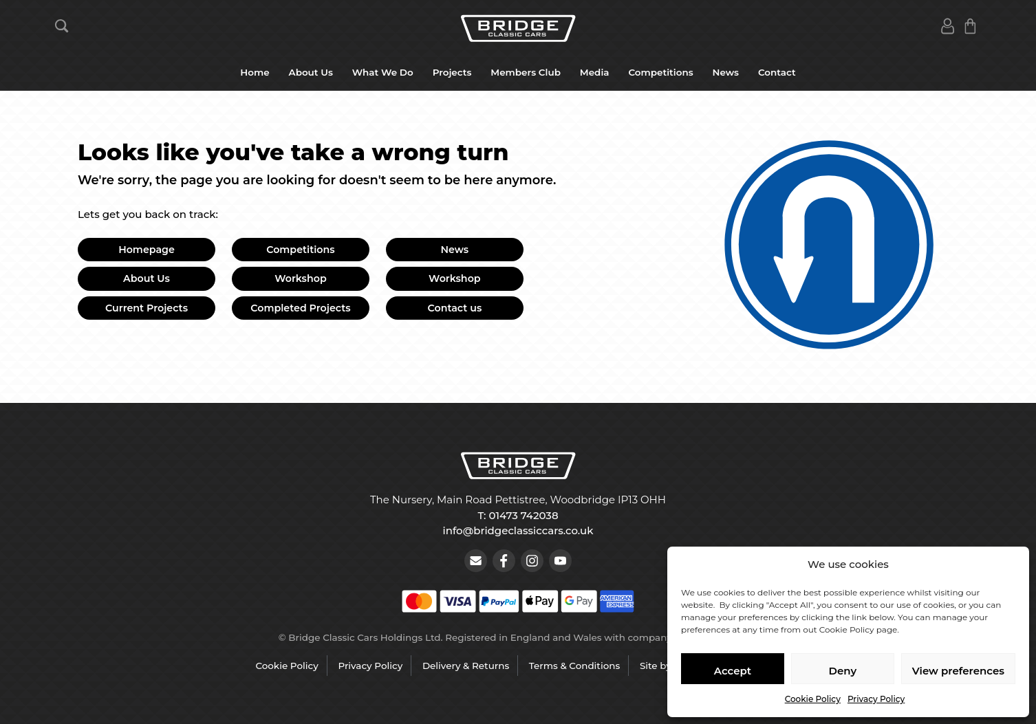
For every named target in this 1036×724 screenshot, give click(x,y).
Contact (777, 72)
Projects (452, 72)
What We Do (382, 72)
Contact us (455, 308)
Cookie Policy (813, 699)
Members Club (525, 72)
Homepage (146, 249)
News (726, 72)
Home (254, 72)
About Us (311, 72)
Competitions (660, 72)
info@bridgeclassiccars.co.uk (518, 530)
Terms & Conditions (574, 665)
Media (594, 72)
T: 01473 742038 (517, 515)
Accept (732, 670)
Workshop (300, 278)
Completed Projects (300, 308)
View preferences (958, 670)
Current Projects (146, 308)
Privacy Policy (876, 699)
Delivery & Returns (465, 665)
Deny (842, 670)
